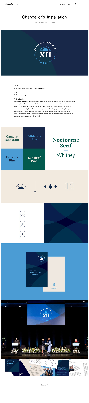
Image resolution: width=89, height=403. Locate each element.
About (69, 4)
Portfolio (62, 4)
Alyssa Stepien (11, 4)
